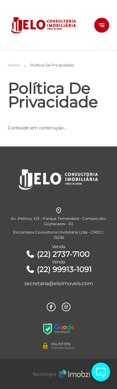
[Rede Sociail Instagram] (66, 307)
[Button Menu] (101, 25)
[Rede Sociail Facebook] (51, 307)
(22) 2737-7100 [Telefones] (58, 254)
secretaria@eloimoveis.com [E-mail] (58, 283)
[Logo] (46, 25)
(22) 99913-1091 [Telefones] (59, 269)
